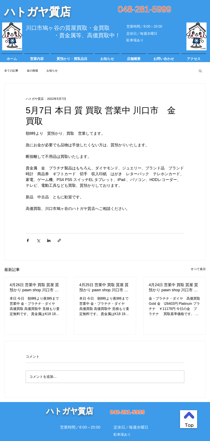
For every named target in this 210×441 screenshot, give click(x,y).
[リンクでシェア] (59, 240)
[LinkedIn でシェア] (49, 240)
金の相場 (32, 70)
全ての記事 (11, 70)
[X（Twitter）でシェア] (38, 240)
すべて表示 (198, 269)
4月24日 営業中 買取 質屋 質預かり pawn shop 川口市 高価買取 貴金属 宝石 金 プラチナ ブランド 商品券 (174, 288)
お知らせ (52, 70)
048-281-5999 (144, 9)
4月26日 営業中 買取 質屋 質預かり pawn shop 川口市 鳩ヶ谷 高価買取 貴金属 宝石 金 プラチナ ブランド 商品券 (35, 288)
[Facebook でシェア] (28, 240)
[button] (200, 70)
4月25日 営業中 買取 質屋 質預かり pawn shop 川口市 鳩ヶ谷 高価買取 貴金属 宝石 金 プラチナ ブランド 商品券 (104, 288)
